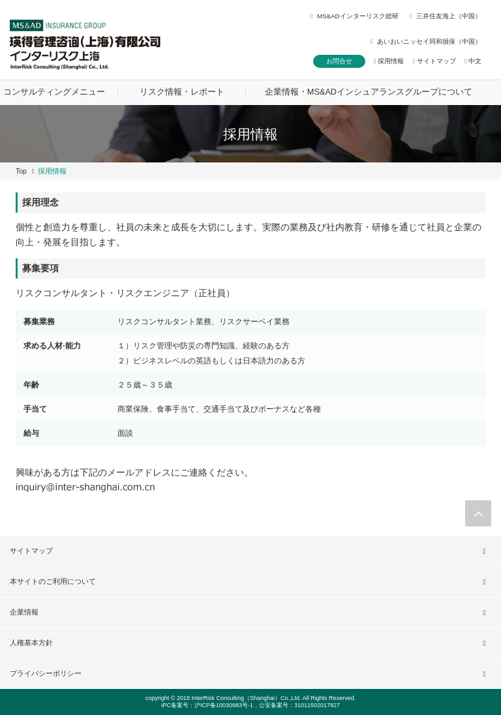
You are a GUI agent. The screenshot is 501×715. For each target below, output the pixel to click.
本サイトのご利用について (53, 581)
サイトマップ (433, 61)
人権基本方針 (31, 643)
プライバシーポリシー (46, 673)
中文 (472, 61)
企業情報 (24, 612)
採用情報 (389, 61)
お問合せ (339, 61)
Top (21, 171)
